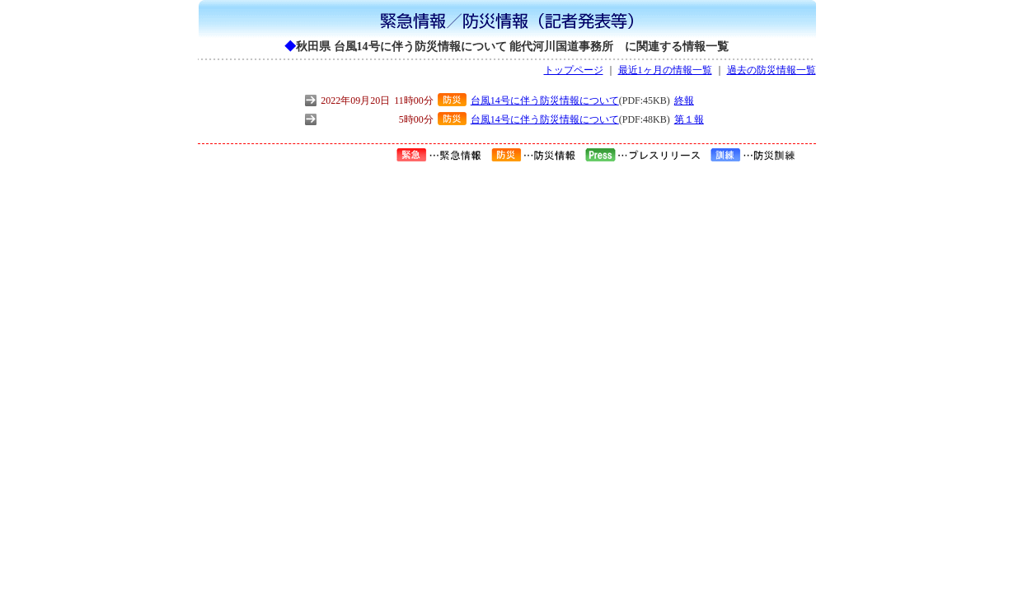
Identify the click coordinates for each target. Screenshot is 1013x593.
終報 (684, 100)
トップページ (573, 70)
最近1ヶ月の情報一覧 (665, 70)
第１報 (689, 119)
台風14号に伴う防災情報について (545, 100)
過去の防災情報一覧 (771, 70)
